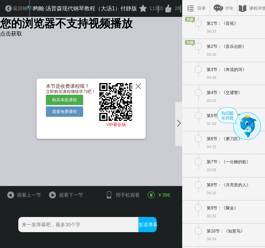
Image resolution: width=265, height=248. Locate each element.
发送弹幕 (147, 224)
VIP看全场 (115, 124)
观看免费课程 (64, 111)
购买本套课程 (64, 99)
